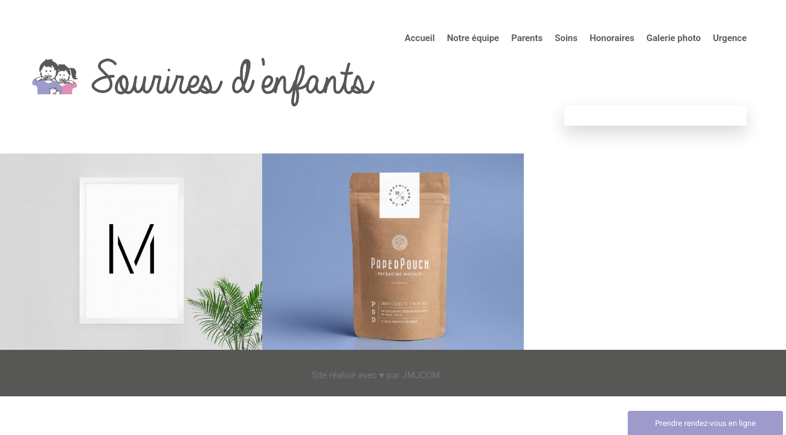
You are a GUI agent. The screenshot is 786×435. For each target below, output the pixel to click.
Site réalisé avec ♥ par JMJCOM (376, 375)
